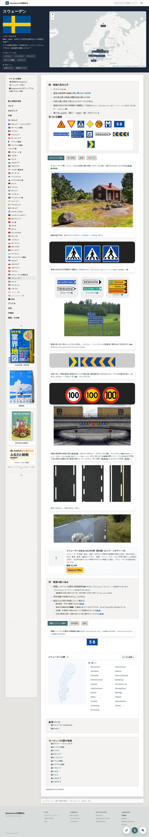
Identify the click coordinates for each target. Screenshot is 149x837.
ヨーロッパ (12, 120)
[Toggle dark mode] (141, 3)
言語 (81, 158)
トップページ (47, 801)
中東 (10, 115)
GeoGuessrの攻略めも (15, 813)
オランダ (13, 236)
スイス (12, 281)
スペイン (13, 271)
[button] (52, 14)
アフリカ (11, 303)
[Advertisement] (21, 512)
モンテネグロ (14, 232)
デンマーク (30, 56)
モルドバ (13, 292)
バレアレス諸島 (15, 145)
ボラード (91, 158)
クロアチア (13, 166)
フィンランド (19, 56)
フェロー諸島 (15, 169)
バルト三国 (12, 148)
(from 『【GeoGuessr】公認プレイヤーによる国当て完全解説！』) (107, 270)
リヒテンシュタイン (17, 215)
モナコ (12, 229)
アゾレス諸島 (14, 141)
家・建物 (71, 158)
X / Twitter (75, 818)
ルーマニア (13, 250)
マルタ (12, 225)
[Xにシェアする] (134, 830)
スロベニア (13, 267)
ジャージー (13, 201)
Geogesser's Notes (103, 818)
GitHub (73, 821)
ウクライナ (13, 285)
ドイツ (12, 183)
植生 (84, 623)
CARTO (143, 66)
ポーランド (13, 243)
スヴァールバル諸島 (18, 274)
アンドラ (13, 131)
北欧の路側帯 (84, 93)
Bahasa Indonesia (128, 821)
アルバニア (13, 134)
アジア (11, 105)
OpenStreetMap (126, 66)
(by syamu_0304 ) (106, 593)
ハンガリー (13, 194)
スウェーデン (14, 278)
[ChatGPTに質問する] (142, 830)
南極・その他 (13, 317)
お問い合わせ (48, 818)
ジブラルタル (15, 180)
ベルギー (13, 155)
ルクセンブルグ (15, 211)
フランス (14, 187)
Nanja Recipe (100, 821)
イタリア (13, 208)
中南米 (11, 312)
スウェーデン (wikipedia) (62, 725)
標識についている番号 (57, 623)
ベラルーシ (14, 152)
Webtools (99, 815)
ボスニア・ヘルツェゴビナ (19, 124)
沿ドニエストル (16, 295)
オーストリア (14, 138)
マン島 (12, 222)
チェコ (12, 159)
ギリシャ (13, 190)
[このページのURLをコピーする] (126, 830)
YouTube (74, 815)
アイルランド (15, 204)
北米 (10, 308)
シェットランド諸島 (17, 257)
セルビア (14, 260)
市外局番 (74, 623)
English (124, 818)
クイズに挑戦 (128, 657)
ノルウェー (7, 56)
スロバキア (13, 264)
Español (124, 824)
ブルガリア (13, 162)
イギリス (13, 288)
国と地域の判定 (14, 101)
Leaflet (116, 66)
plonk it (56, 728)
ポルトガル (13, 246)
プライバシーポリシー (51, 815)
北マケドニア (14, 218)
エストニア (21, 60)
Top (45, 821)
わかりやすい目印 (56, 158)
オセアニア (12, 110)
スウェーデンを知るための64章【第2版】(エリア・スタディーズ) (95, 551)
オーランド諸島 (9, 60)
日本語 (124, 815)
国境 (11, 299)
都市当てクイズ (21, 68)
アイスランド (16, 197)
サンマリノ (13, 253)
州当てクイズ (8, 68)
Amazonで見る (75, 570)
